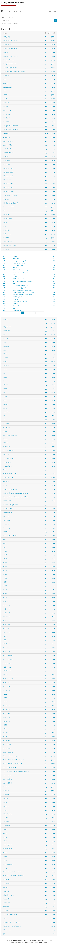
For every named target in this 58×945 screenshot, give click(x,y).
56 (40, 313)
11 (31, 313)
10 (27, 313)
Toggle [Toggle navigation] (52, 11)
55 (37, 313)
